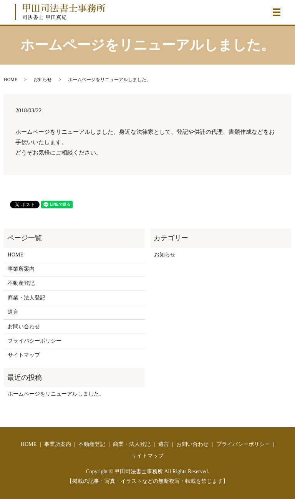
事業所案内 (21, 269)
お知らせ (42, 79)
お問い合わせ (24, 326)
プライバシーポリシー (34, 341)
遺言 (13, 312)
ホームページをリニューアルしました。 (56, 394)
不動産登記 (21, 283)
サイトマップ (24, 355)
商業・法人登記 (26, 298)
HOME (10, 79)
